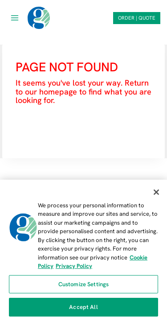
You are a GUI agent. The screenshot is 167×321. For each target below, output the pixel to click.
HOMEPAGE (39, 127)
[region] (83, 250)
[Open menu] (15, 18)
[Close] (156, 192)
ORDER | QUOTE (136, 18)
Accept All (83, 307)
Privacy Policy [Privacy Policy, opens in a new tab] (74, 266)
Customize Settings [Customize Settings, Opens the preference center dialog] (83, 284)
